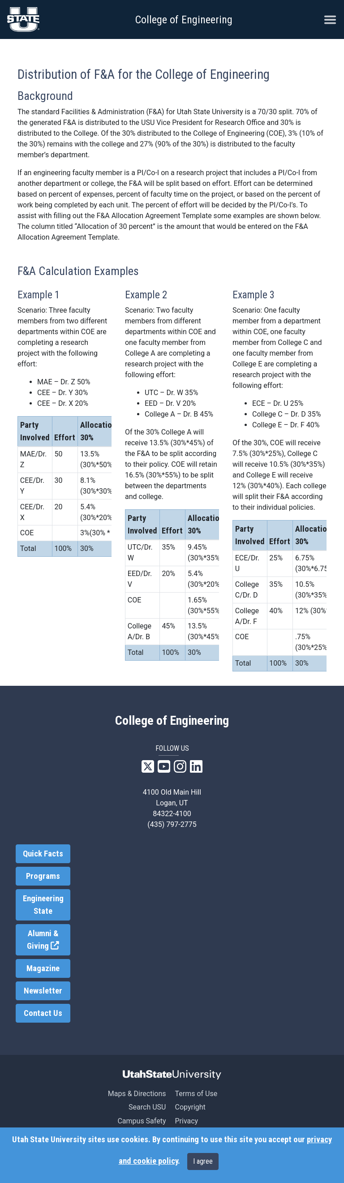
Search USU (147, 1107)
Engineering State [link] (43, 905)
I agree (203, 1161)
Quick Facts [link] (43, 854)
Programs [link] (43, 876)
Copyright (190, 1107)
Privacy (186, 1121)
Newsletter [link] (43, 991)
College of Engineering (183, 19)
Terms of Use (196, 1093)
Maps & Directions (137, 1093)
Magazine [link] (43, 968)
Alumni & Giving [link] (48, 940)
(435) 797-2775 (171, 824)
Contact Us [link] (43, 1013)
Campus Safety (141, 1121)
